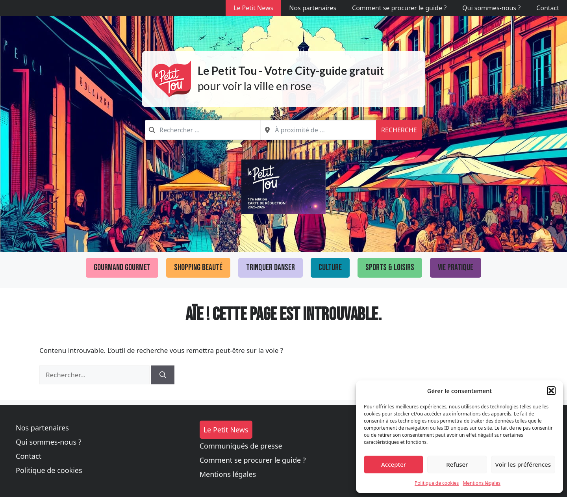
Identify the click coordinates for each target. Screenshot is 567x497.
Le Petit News (253, 8)
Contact (547, 8)
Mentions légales (481, 483)
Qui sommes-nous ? (491, 8)
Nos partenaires (312, 8)
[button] (551, 391)
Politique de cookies (437, 483)
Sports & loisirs (389, 267)
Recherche (399, 130)
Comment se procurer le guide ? (399, 8)
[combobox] (202, 130)
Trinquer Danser (270, 267)
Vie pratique (455, 267)
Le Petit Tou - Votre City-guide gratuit (291, 70)
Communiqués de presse (241, 446)
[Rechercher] (162, 374)
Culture (330, 267)
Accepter (393, 464)
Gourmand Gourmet (122, 267)
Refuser (457, 464)
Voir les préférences (523, 464)
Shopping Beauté (198, 267)
